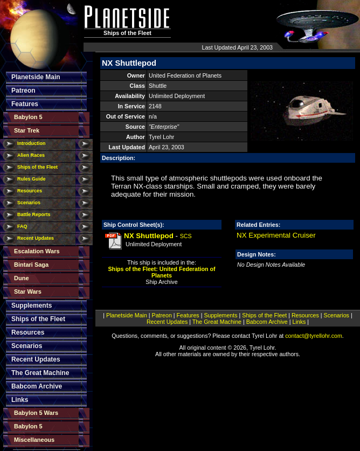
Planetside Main (35, 77)
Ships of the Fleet (37, 167)
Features (24, 104)
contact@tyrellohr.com (313, 335)
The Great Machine (40, 373)
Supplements (31, 305)
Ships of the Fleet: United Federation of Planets (162, 272)
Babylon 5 (28, 117)
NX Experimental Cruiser (276, 235)
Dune (21, 278)
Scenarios (28, 202)
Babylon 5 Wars (36, 413)
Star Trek (26, 130)
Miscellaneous (34, 439)
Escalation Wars (37, 251)
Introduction (31, 143)
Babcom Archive (36, 386)
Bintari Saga (31, 264)
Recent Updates (35, 238)
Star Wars (27, 291)
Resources (29, 190)
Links (19, 400)
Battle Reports (34, 214)
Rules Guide (31, 179)
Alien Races (31, 155)
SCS (186, 236)
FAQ (22, 226)
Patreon (23, 90)
